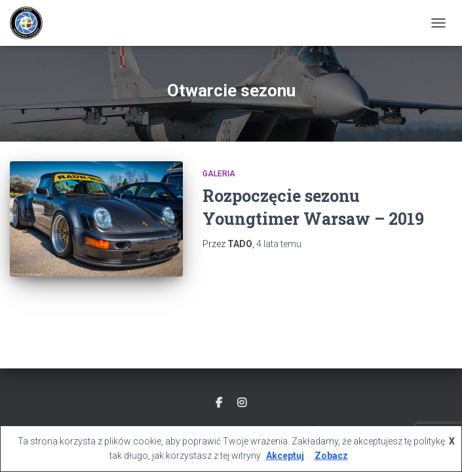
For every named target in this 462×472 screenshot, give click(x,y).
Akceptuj (285, 455)
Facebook (219, 403)
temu (278, 244)
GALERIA (218, 173)
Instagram (242, 403)
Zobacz (331, 455)
